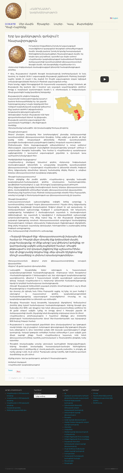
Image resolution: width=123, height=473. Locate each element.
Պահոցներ (37, 393)
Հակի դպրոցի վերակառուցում (75, 420)
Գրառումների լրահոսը (102, 395)
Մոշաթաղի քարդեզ (13, 407)
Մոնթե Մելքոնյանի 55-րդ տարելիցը (76, 439)
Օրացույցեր (68, 463)
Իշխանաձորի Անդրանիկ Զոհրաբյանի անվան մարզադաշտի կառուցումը (73, 408)
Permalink (41, 378)
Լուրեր (58, 24)
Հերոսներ (67, 427)
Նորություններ (69, 453)
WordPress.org (97, 403)
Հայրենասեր (22, 468)
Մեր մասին (26, 24)
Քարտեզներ (85, 24)
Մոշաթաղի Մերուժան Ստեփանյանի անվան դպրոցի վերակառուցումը (75, 444)
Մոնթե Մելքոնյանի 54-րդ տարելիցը (76, 436)
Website (113, 468)
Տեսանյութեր (69, 461)
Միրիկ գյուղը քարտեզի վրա (16, 410)
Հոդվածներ (30, 378)
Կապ (70, 24)
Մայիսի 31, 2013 (16, 378)
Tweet (10, 370)
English (114, 18)
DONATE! (10, 24)
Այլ (65, 393)
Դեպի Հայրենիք (15, 27)
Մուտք (95, 393)
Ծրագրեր (43, 24)
